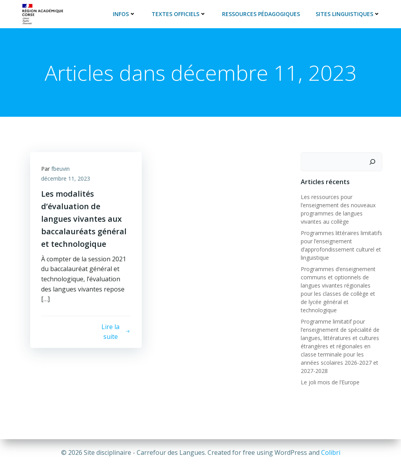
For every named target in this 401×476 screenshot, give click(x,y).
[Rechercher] (372, 161)
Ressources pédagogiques (261, 13)
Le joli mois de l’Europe (329, 373)
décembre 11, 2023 (66, 179)
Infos (124, 13)
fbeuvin (61, 168)
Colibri (330, 452)
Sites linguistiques (348, 13)
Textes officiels (179, 13)
